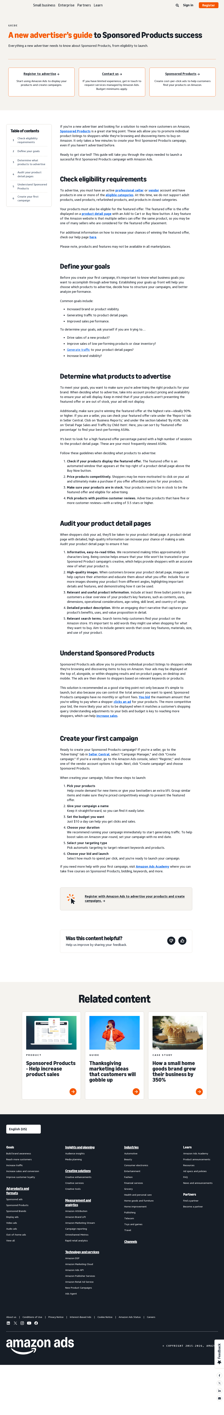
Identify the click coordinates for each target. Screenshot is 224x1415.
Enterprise (66, 5)
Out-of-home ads (16, 1234)
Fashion (128, 1176)
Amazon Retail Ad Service (79, 1281)
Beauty (128, 1159)
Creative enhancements (78, 1176)
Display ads (12, 1216)
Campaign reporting (76, 1228)
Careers (151, 1316)
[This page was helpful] (182, 941)
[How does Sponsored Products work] (182, 74)
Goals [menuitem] (10, 1147)
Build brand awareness (18, 1153)
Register (208, 5)
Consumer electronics (136, 1165)
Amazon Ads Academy (195, 1153)
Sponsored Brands (16, 1210)
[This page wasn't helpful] (171, 941)
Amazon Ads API (74, 1269)
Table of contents (25, 131)
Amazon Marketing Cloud (79, 1264)
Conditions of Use (32, 1316)
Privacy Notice (56, 1316)
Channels (130, 1241)
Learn (98, 5)
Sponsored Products (17, 1205)
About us (11, 1316)
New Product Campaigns (78, 1287)
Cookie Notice (105, 1316)
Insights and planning (80, 1147)
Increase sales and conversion (22, 1171)
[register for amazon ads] (136, 899)
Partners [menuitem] (189, 1194)
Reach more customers (19, 1159)
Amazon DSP (72, 1258)
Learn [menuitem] (187, 1147)
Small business (44, 5)
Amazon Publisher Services (80, 1275)
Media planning (73, 1159)
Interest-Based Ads (80, 1316)
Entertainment (132, 1171)
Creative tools (73, 1188)
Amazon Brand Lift (75, 1216)
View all (10, 1240)
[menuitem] (23, 1220)
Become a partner (193, 1206)
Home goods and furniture (139, 1200)
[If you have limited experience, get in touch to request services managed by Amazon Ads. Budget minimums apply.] (112, 74)
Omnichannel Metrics (76, 1234)
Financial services (133, 1182)
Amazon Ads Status (130, 1316)
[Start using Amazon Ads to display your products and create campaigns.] (41, 74)
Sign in (188, 5)
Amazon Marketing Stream (80, 1222)
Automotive (130, 1153)
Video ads (11, 1222)
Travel (127, 1230)
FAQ (185, 1176)
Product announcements (196, 1159)
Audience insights (75, 1153)
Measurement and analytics (78, 1202)
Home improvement (135, 1206)
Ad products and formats (17, 1190)
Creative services (74, 1182)
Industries (131, 1147)
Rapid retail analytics (76, 1240)
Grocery (128, 1188)
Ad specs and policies (195, 1171)
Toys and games (133, 1224)
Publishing (130, 1212)
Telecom (129, 1218)
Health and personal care (138, 1194)
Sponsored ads (14, 1199)
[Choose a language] (23, 1129)
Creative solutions (78, 1171)
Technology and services (82, 1252)
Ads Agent (71, 1293)
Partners (84, 5)
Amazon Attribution (76, 1210)
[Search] (177, 5)
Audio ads (11, 1228)
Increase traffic (14, 1165)
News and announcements (198, 1182)
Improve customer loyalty (20, 1176)
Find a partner (190, 1200)
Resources (189, 1165)
